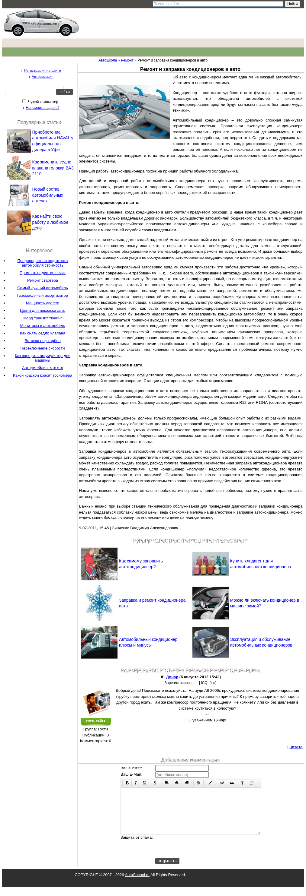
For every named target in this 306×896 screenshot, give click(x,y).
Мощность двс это (42, 303)
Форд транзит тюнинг (42, 318)
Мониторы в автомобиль (42, 325)
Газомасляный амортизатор (42, 295)
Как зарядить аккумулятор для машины (42, 358)
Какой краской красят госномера (42, 375)
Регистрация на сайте (42, 70)
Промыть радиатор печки (43, 273)
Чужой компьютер (42, 102)
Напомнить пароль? (42, 108)
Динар (172, 677)
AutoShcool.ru (137, 884)
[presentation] (201, 855)
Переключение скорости (43, 348)
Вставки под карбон (42, 340)
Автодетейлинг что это (42, 368)
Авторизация (42, 76)
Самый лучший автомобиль (42, 288)
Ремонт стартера (42, 280)
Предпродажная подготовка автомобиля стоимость (42, 263)
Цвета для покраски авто (42, 310)
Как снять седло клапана (42, 333)
